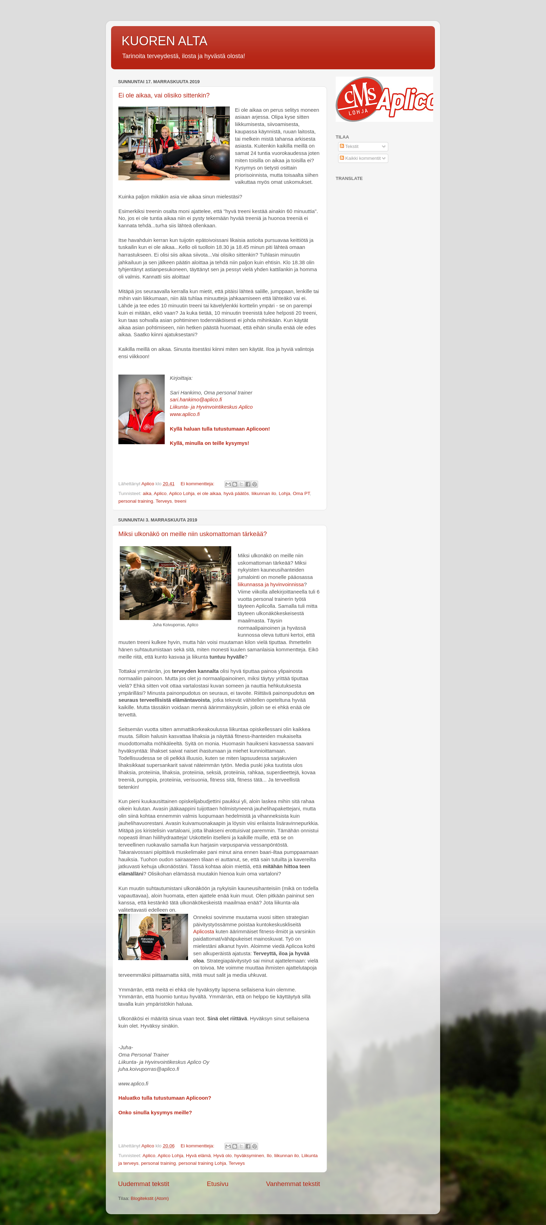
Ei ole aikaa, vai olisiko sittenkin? (164, 95)
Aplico (160, 493)
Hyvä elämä (198, 1155)
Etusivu (217, 1183)
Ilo (269, 1155)
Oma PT (301, 493)
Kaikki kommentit (360, 158)
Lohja (284, 493)
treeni (180, 501)
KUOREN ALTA (165, 41)
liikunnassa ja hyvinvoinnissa (271, 584)
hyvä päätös (236, 493)
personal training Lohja (202, 1163)
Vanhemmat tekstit (293, 1183)
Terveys (164, 501)
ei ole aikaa (209, 493)
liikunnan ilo (263, 493)
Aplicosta (203, 931)
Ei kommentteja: (198, 483)
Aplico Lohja (182, 493)
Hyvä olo (222, 1155)
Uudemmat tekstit (143, 1183)
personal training (135, 501)
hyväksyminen (249, 1155)
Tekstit (349, 146)
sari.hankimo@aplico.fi (196, 399)
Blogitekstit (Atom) (150, 1198)
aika (147, 493)
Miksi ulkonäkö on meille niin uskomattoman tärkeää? (192, 534)
